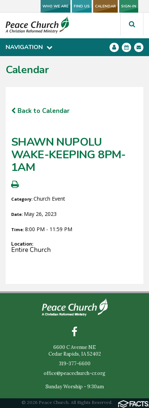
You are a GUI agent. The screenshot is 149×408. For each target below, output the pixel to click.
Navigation (29, 47)
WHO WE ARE (55, 6)
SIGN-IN (128, 6)
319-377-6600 (75, 363)
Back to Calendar (40, 111)
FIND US (82, 6)
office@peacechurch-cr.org (74, 373)
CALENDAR (105, 6)
